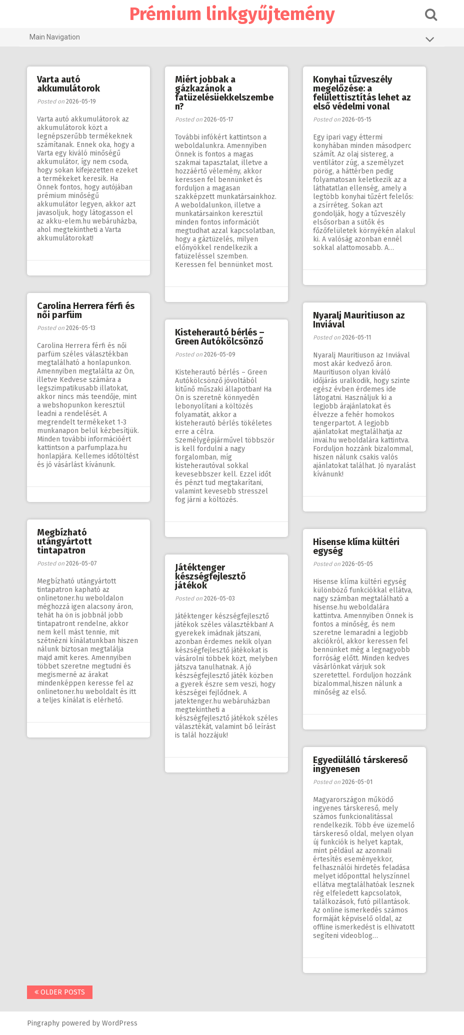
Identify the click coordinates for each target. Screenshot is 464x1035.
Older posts (59, 992)
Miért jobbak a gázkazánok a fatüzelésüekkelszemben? (224, 93)
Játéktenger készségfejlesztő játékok (210, 576)
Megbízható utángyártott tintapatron (64, 541)
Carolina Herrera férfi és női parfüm (85, 310)
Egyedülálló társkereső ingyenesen (360, 764)
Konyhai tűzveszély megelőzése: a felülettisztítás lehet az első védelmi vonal (362, 93)
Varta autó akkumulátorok (68, 84)
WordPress (120, 1023)
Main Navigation (232, 39)
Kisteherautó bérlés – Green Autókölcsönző (219, 337)
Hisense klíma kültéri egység (356, 546)
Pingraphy (43, 1023)
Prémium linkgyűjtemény (232, 14)
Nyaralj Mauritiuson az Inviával (359, 320)
